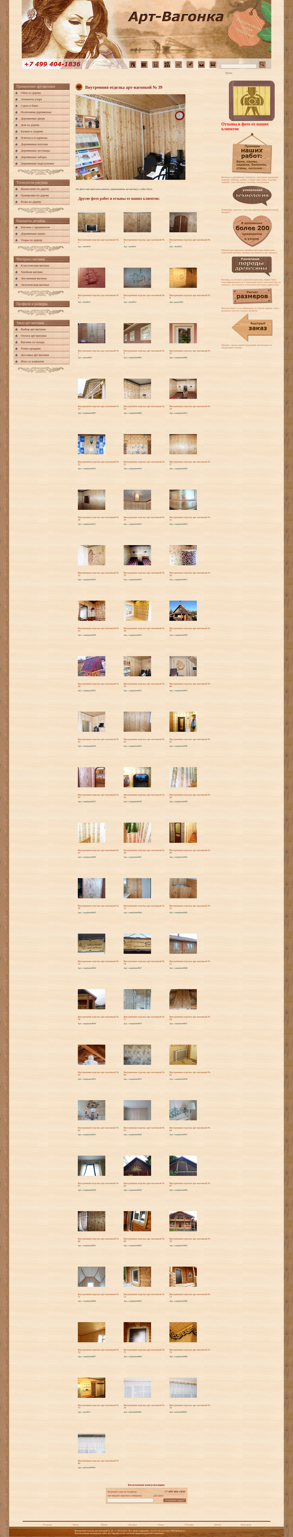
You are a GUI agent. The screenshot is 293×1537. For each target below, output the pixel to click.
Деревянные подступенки (37, 163)
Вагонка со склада (32, 342)
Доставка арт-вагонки (35, 355)
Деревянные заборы (34, 157)
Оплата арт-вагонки (33, 335)
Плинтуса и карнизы (34, 137)
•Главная (47, 1524)
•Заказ (160, 1524)
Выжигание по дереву (35, 189)
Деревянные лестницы (35, 150)
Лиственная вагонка (34, 278)
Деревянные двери (33, 118)
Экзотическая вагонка (35, 284)
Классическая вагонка (35, 265)
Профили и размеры (32, 304)
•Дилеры (132, 1524)
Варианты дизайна (30, 221)
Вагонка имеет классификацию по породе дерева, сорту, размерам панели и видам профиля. (250, 309)
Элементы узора (31, 99)
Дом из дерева (30, 125)
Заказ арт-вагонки (30, 323)
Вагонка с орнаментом (35, 227)
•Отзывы (189, 1524)
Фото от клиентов (32, 361)
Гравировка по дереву (35, 195)
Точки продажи (31, 348)
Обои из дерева (31, 92)
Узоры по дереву (31, 240)
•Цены (103, 1524)
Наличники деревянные (36, 112)
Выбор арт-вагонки (33, 329)
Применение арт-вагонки (35, 86)
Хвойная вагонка (32, 272)
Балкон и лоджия (32, 131)
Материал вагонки (30, 259)
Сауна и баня (29, 105)
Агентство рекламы (160, 1530)
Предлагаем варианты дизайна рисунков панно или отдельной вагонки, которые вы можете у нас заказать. (249, 251)
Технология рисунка (32, 182)
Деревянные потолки (34, 144)
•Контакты (245, 1524)
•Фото (75, 1524)
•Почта (217, 1524)
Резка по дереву (31, 201)
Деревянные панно (33, 233)
